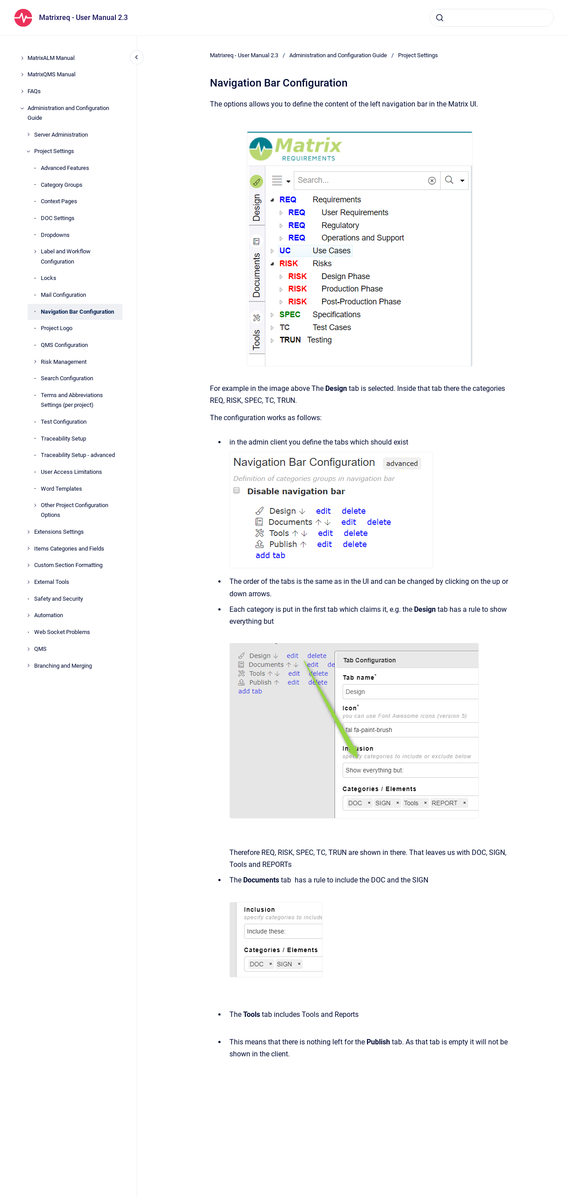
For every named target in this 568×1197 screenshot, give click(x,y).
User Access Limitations (71, 472)
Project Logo (56, 328)
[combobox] (491, 17)
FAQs (34, 91)
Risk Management (64, 361)
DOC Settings (58, 218)
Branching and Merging (63, 665)
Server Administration (61, 134)
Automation (48, 615)
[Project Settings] (28, 151)
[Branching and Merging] (28, 665)
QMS (40, 649)
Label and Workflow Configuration (66, 256)
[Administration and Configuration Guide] (22, 108)
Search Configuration (67, 378)
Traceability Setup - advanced (78, 455)
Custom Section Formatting (68, 565)
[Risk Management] (35, 361)
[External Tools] (28, 582)
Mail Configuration (63, 294)
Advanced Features (65, 168)
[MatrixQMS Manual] (22, 74)
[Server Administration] (28, 134)
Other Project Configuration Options (74, 510)
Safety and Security (58, 598)
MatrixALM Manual (51, 58)
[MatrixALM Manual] (22, 58)
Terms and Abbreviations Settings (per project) (72, 400)
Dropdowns (55, 235)
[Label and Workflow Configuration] (35, 251)
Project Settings (54, 151)
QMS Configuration (64, 345)
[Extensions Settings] (28, 532)
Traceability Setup (63, 438)
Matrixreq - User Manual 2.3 (83, 17)
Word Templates (61, 488)
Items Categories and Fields (69, 548)
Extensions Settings (59, 531)
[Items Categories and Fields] (28, 548)
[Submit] (440, 18)
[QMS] (28, 649)
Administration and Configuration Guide (68, 113)
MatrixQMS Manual (51, 74)
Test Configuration (64, 421)
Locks (48, 278)
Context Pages (59, 201)
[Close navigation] (137, 57)
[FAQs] (22, 91)
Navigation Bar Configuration (77, 311)
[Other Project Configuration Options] (35, 505)
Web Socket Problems (62, 632)
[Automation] (28, 615)
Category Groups (62, 184)
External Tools (51, 582)
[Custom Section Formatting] (28, 565)
